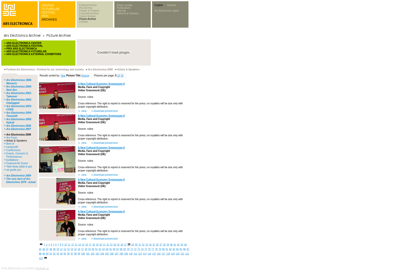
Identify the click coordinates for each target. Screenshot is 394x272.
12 (72, 244)
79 (160, 249)
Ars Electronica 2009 (18, 175)
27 (125, 244)
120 (177, 253)
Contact (83, 21)
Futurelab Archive (89, 13)
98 (75, 253)
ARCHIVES (49, 19)
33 (146, 244)
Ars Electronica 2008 (18, 134)
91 (51, 253)
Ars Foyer (11, 137)
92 (54, 253)
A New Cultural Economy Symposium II (101, 83)
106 (112, 253)
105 (107, 253)
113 (145, 253)
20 (122, 75)
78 (156, 249)
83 (174, 249)
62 (100, 249)
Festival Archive (88, 5)
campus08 (12, 147)
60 (93, 249)
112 (140, 253)
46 (43, 249)
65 (110, 249)
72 (135, 249)
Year (63, 75)
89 (43, 253)
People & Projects (89, 10)
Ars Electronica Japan (167, 10)
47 (47, 249)
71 (131, 249)
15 (83, 244)
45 (40, 249)
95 (65, 253)
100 (83, 253)
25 (118, 244)
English (159, 5)
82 (170, 249)
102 (92, 253)
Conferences (13, 150)
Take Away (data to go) (19, 166)
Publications (123, 8)
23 (111, 244)
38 (164, 244)
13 (76, 244)
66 (114, 249)
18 (93, 244)
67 (117, 249)
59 (89, 249)
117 (163, 253)
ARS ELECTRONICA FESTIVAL (24, 45)
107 (116, 253)
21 (104, 244)
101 (88, 253)
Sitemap (121, 10)
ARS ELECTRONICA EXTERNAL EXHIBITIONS (33, 54)
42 (178, 244)
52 (65, 249)
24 (115, 244)
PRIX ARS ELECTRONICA (21, 48)
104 (102, 253)
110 (131, 253)
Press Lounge (124, 5)
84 (177, 249)
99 (79, 253)
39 (168, 244)
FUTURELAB (50, 9)
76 (149, 249)
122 (187, 253)
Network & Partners (128, 13)
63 (103, 249)
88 (40, 253)
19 (97, 244)
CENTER (47, 5)
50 (58, 249)
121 (182, 253)
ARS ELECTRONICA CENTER (23, 43)
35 (154, 244)
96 (68, 253)
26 (122, 244)
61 (96, 249)
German (171, 5)
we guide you (13, 169)
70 (128, 249)
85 (181, 249)
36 (157, 244)
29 (132, 244)
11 (69, 244)
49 (54, 249)
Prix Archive (85, 8)
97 (72, 253)
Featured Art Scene (17, 163)
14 (79, 244)
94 (61, 253)
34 (150, 244)
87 (188, 249)
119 (173, 253)
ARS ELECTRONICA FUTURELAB (26, 51)
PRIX (44, 16)
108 (121, 253)
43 (182, 244)
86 (184, 249)
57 (82, 249)
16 (86, 244)
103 (97, 253)
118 (168, 253)
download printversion (105, 111)
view (83, 111)
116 (159, 253)
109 (126, 253)
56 (79, 249)
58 (86, 249)
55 (75, 249)
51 (61, 249)
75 (145, 249)
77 (153, 249)
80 (163, 249)
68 (121, 249)
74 (142, 249)
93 (58, 253)
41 (175, 244)
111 (135, 253)
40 (171, 244)
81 (167, 249)
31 (139, 244)
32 (143, 244)
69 (124, 249)
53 (68, 249)
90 (47, 253)
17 (90, 244)
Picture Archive (87, 19)
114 (149, 253)
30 (136, 244)
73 (138, 249)
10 (118, 75)
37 (161, 244)
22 (108, 244)
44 (185, 244)
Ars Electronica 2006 (18, 125)
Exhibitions (12, 160)
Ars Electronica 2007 (18, 129)
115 (154, 253)
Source (85, 75)
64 (107, 249)
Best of (10, 143)
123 (41, 258)
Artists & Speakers (16, 140)
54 (72, 249)
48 (51, 249)
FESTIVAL (48, 12)
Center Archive (87, 16)
